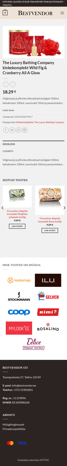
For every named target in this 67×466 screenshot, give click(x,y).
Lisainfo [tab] (8, 151)
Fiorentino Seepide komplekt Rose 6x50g (49, 220)
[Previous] (3, 215)
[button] (5, 13)
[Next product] (5, 84)
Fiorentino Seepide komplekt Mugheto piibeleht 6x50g (17, 214)
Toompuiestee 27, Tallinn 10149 (22, 377)
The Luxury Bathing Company (49, 122)
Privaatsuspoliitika (14, 428)
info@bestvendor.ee (24, 385)
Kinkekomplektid (24, 122)
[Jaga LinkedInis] (25, 130)
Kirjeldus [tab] (9, 144)
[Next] (64, 215)
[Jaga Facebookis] (6, 130)
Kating (44, 460)
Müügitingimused (13, 424)
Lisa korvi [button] (17, 226)
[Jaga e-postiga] (18, 130)
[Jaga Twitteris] (12, 130)
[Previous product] (12, 84)
